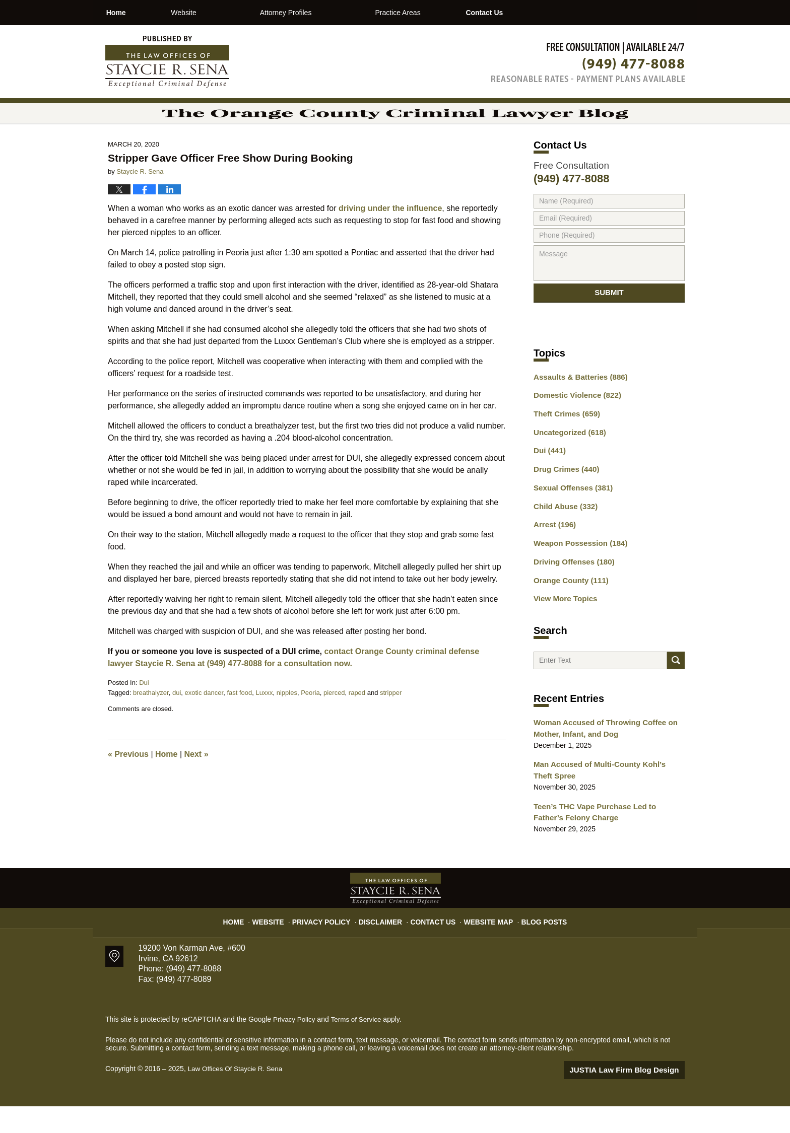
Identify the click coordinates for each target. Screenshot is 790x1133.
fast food (239, 720)
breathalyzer (151, 720)
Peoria (310, 720)
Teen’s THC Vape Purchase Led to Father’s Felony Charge (605, 840)
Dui (144, 710)
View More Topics (563, 624)
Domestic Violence (574, 430)
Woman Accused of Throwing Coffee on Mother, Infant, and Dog (600, 760)
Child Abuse (563, 536)
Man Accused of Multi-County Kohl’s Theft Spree (604, 800)
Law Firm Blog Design (636, 1097)
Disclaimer (384, 945)
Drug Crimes (564, 501)
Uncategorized (567, 465)
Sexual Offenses (570, 518)
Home (133, 13)
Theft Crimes (564, 448)
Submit (609, 324)
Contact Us (537, 13)
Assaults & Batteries (577, 412)
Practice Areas (433, 13)
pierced (334, 720)
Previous (128, 781)
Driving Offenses (571, 589)
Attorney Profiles (322, 13)
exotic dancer (204, 720)
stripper (391, 720)
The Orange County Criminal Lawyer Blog (167, 62)
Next (196, 781)
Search (676, 689)
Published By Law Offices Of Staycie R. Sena (588, 62)
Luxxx (264, 720)
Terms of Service (359, 1047)
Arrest (553, 553)
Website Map (483, 945)
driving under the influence (390, 236)
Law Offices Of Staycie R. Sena (237, 1096)
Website (219, 13)
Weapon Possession (577, 571)
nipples (287, 720)
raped (357, 720)
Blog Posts (535, 945)
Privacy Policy (330, 945)
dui (176, 720)
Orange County (568, 606)
